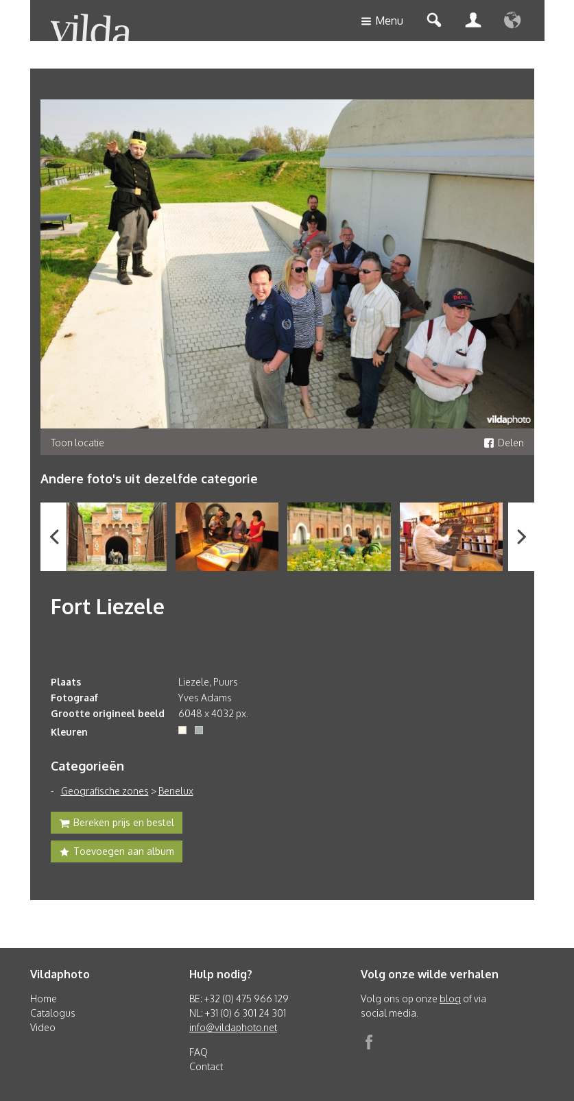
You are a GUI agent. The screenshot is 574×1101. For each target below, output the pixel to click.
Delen (503, 442)
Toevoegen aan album (116, 852)
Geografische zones (105, 791)
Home (43, 998)
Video (43, 1027)
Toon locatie (77, 442)
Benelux (175, 791)
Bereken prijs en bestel (116, 824)
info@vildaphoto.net (233, 1027)
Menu (382, 21)
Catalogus (52, 1013)
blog (450, 998)
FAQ (198, 1052)
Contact (206, 1066)
